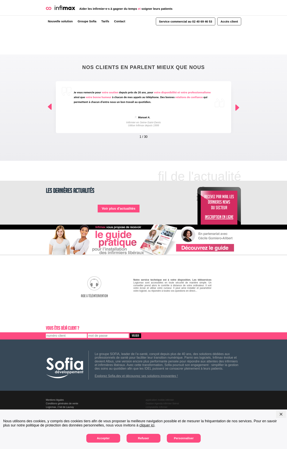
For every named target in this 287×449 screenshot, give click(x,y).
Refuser (143, 438)
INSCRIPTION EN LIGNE (219, 218)
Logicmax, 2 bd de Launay (60, 407)
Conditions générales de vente (62, 403)
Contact (119, 21)
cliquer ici (146, 425)
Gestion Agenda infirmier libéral (162, 403)
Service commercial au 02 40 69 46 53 (185, 21)
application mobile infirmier (160, 400)
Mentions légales (55, 400)
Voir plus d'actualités (118, 208)
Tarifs (105, 21)
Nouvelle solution (60, 21)
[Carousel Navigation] (143, 136)
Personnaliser (184, 438)
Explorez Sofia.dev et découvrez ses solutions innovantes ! (136, 376)
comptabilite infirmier (157, 407)
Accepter (103, 438)
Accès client (229, 21)
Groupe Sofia (87, 21)
